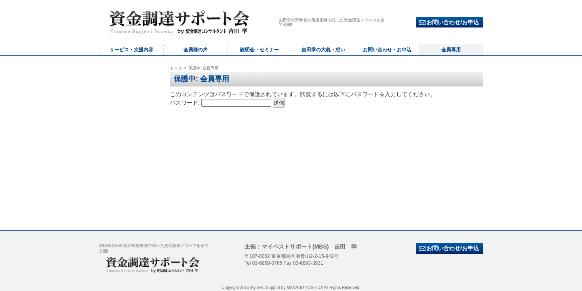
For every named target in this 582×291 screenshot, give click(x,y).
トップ (176, 68)
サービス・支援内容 (131, 50)
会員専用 (451, 50)
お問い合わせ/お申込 (449, 22)
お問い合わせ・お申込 (387, 50)
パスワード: (220, 102)
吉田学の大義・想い (323, 50)
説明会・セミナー (259, 50)
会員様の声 (195, 50)
